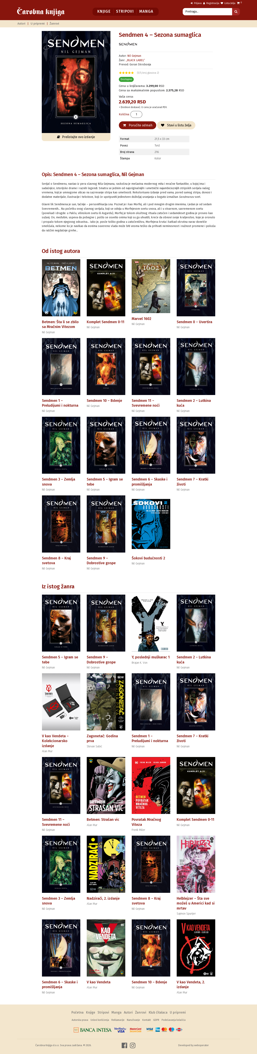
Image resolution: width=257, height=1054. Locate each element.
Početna (77, 1012)
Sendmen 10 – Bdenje (104, 400)
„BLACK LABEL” (135, 60)
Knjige (104, 11)
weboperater (201, 1045)
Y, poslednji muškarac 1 (151, 657)
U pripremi (38, 23)
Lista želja (228, 3)
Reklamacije (117, 1020)
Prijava (196, 3)
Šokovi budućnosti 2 (148, 558)
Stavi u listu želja (176, 125)
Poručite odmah (137, 125)
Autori (21, 23)
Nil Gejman (134, 56)
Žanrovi (54, 23)
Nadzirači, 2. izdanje (103, 898)
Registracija (211, 3)
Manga (146, 11)
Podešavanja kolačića (174, 1020)
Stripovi (125, 11)
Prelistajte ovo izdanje (76, 137)
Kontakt (146, 1020)
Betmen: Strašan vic (103, 819)
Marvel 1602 (141, 319)
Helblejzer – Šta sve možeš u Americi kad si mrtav (196, 903)
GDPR (156, 1020)
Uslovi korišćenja (100, 1020)
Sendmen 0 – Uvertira (194, 322)
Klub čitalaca (158, 1012)
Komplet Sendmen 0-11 (105, 322)
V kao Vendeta (98, 982)
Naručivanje (133, 1020)
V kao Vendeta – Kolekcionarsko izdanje (55, 741)
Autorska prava (80, 1020)
